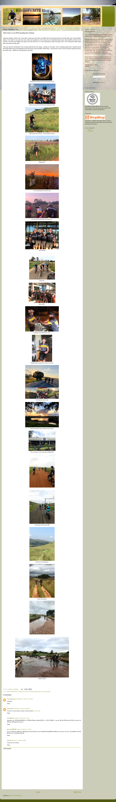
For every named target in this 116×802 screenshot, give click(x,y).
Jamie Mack (10, 708)
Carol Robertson (11, 699)
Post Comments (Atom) (16, 795)
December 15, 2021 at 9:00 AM (22, 708)
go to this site (37, 711)
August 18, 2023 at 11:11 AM (22, 718)
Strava (39, 691)
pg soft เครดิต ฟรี (11, 729)
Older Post (77, 792)
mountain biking (33, 691)
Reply (8, 703)
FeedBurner (102, 82)
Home (38, 792)
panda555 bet (10, 718)
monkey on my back (23, 691)
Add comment (7, 748)
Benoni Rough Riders (12, 691)
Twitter (87, 58)
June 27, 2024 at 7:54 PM (19, 740)
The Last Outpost (46, 691)
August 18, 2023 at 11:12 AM (24, 729)
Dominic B (10, 740)
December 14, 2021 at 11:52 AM (24, 699)
